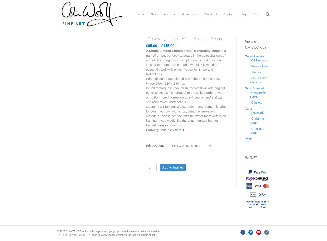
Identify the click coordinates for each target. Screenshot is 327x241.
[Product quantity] (151, 167)
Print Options (155, 145)
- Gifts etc (256, 102)
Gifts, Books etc (255, 88)
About (168, 14)
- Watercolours (259, 66)
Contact (229, 14)
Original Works (254, 56)
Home (140, 14)
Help (244, 14)
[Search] (266, 14)
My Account (189, 14)
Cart (256, 14)
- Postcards (257, 112)
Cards (249, 108)
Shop (154, 14)
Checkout (210, 14)
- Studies (255, 72)
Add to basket (172, 167)
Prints (248, 139)
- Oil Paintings (259, 60)
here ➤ (181, 102)
